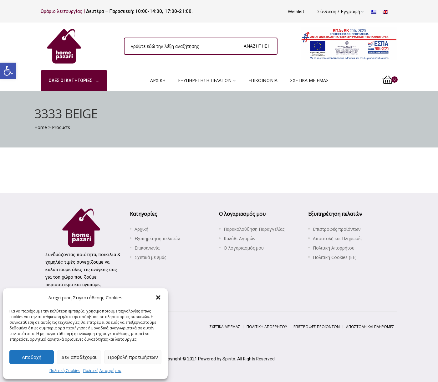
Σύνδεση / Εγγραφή (340, 11)
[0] (390, 80)
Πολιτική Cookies (64, 370)
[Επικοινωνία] (263, 80)
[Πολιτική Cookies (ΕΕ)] (352, 257)
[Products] (61, 127)
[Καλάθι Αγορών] (263, 238)
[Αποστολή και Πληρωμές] (352, 238)
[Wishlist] (296, 11)
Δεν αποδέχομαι (79, 357)
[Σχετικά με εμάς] (309, 80)
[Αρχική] (157, 80)
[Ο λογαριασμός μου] (263, 248)
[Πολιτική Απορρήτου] (352, 248)
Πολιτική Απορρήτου (102, 370)
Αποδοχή (31, 357)
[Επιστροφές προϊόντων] (352, 229)
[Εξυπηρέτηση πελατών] (207, 80)
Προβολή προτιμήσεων (133, 357)
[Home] (40, 127)
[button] (8, 71)
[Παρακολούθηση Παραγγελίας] (263, 229)
